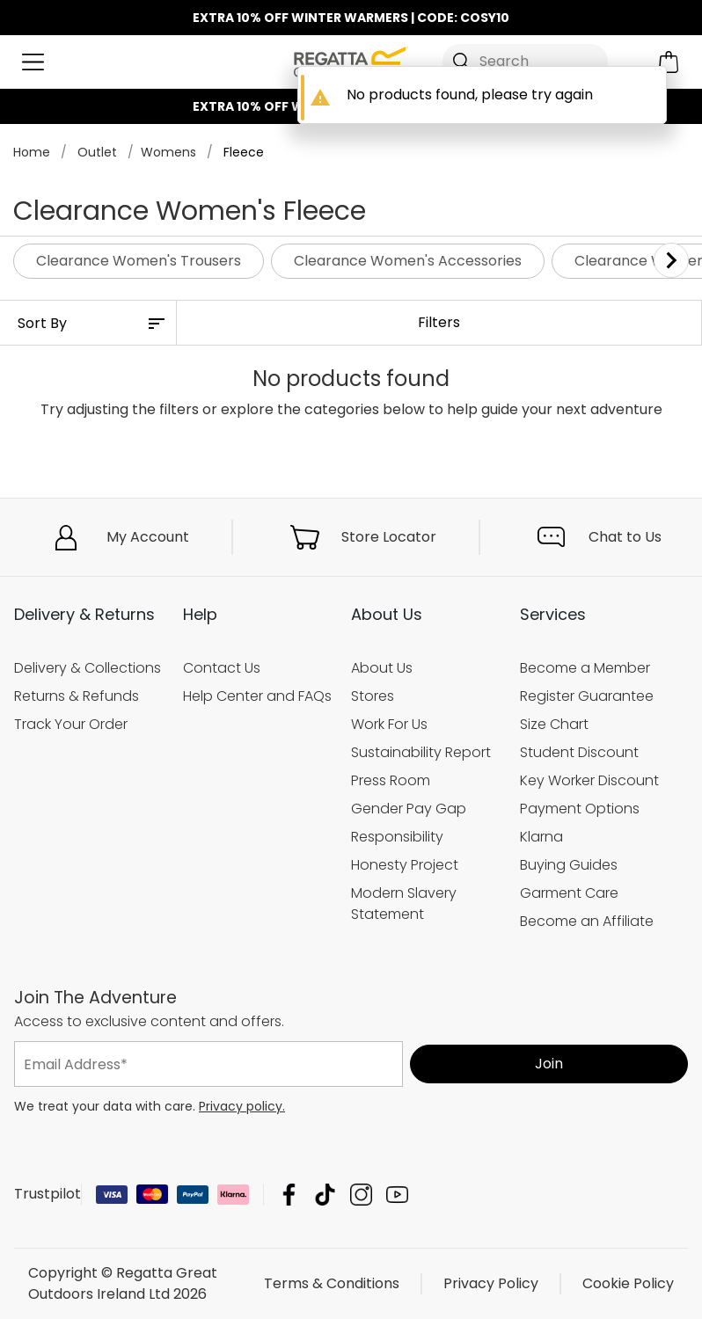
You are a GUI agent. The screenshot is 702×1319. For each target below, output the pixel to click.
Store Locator (388, 537)
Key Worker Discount (589, 780)
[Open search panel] (525, 61)
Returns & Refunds (76, 696)
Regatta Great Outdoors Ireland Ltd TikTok (325, 1195)
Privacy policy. (242, 1106)
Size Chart (554, 724)
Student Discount (579, 752)
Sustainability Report (421, 752)
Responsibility (397, 836)
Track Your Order (71, 724)
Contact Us (221, 668)
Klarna (541, 836)
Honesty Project (404, 864)
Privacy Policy (490, 1283)
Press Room (390, 780)
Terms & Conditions (331, 1283)
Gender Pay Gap (408, 808)
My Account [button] (147, 537)
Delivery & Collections (87, 668)
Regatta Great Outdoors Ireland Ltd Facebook (289, 1195)
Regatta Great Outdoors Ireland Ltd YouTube (397, 1195)
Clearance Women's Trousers (138, 261)
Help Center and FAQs (257, 696)
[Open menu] (33, 62)
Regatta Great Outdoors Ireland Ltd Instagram (361, 1195)
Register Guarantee (587, 696)
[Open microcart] (669, 62)
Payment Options (580, 808)
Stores (372, 696)
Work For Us (389, 724)
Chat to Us (625, 537)
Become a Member (585, 668)
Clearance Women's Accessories (408, 261)
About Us (382, 668)
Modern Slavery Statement (404, 902)
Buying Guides (569, 864)
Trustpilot (47, 1194)
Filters (439, 322)
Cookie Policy (628, 1283)
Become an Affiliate (587, 920)
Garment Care (569, 892)
